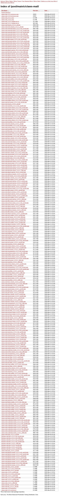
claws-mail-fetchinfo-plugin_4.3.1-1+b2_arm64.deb (15, 37)
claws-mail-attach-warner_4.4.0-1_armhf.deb (13, 172)
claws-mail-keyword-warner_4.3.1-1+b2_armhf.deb (15, 48)
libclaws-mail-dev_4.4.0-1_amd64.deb (11, 448)
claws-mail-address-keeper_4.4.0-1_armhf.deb (14, 174)
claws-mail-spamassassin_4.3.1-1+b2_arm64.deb (15, 258)
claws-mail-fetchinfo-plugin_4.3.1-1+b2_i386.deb (14, 52)
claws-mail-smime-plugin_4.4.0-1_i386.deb (13, 273)
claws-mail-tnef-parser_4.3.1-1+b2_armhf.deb (13, 96)
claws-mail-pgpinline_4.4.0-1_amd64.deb (12, 244)
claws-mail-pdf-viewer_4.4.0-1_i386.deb (12, 317)
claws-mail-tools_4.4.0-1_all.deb (10, 450)
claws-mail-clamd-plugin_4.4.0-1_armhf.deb (13, 278)
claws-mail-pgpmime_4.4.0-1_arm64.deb (12, 377)
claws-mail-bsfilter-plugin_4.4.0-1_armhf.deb (13, 233)
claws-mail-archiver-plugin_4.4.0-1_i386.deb (13, 334)
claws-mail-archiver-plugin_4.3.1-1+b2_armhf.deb (15, 203)
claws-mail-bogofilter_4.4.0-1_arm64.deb (12, 271)
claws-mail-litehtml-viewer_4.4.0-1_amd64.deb (14, 461)
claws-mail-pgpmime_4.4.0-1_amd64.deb (12, 391)
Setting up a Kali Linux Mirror (49, 1)
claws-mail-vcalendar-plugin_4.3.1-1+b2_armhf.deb (15, 422)
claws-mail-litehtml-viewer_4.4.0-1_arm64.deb (14, 457)
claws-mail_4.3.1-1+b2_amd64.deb (11, 477)
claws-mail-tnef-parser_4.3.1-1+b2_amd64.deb (14, 111)
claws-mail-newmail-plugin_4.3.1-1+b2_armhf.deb (15, 28)
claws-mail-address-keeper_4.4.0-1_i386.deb (13, 210)
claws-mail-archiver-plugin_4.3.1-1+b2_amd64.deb (15, 226)
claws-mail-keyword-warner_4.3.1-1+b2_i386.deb (14, 70)
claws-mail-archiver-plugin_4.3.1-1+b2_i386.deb (14, 253)
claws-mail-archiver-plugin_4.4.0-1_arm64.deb (14, 312)
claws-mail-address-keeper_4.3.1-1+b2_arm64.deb (15, 46)
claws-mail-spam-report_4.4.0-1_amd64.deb (13, 220)
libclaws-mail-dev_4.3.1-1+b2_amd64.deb (12, 441)
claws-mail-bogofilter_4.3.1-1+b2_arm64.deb (13, 125)
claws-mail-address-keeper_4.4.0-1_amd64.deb (14, 195)
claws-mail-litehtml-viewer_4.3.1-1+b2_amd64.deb (15, 459)
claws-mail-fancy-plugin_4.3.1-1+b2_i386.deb (13, 177)
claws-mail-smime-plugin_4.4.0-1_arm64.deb (13, 256)
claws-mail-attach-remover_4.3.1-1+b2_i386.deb (14, 88)
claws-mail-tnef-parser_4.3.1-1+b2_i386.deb (13, 116)
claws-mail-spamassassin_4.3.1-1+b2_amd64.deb (15, 269)
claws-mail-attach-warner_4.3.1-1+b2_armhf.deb (14, 53)
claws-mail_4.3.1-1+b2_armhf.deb (10, 474)
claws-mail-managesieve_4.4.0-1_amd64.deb (13, 346)
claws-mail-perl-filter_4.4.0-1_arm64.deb (12, 359)
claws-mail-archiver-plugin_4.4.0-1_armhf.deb (13, 314)
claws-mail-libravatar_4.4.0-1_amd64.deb (12, 290)
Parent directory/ (5, 12)
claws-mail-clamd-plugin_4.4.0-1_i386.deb (13, 305)
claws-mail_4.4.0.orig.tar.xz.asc (10, 16)
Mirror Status (9, 1)
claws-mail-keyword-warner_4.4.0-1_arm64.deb (14, 181)
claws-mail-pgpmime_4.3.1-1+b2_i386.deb (13, 355)
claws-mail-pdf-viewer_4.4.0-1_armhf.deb (12, 292)
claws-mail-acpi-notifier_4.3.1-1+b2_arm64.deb (14, 79)
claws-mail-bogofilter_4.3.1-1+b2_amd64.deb (13, 129)
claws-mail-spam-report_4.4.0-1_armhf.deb (13, 204)
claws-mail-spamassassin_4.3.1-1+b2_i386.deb (14, 283)
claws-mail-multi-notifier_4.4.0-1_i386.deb (12, 414)
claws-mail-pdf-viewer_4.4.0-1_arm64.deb (12, 298)
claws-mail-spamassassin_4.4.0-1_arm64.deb (13, 335)
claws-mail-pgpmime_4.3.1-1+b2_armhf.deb (13, 323)
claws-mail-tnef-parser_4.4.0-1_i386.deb (12, 260)
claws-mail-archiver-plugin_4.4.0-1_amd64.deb (14, 321)
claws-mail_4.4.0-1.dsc (7, 19)
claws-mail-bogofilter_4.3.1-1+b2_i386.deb (13, 134)
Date (45, 10)
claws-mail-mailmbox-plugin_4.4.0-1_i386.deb (14, 413)
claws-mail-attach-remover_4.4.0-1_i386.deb (13, 224)
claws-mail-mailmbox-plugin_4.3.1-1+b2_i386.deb (15, 387)
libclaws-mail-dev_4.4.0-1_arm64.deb (11, 445)
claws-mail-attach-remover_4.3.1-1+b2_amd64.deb (15, 80)
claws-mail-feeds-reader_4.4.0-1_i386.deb (13, 418)
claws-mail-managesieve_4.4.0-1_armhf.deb (13, 328)
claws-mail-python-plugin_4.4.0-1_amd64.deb (13, 382)
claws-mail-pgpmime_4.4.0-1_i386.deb (12, 400)
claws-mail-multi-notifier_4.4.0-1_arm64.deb (13, 405)
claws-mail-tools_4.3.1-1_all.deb (10, 434)
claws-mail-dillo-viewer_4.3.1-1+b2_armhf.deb (14, 39)
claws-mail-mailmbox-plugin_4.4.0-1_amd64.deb (14, 404)
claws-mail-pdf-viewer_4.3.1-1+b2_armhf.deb (13, 147)
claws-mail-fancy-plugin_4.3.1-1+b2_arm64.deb (14, 152)
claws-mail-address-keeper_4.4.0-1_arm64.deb (14, 185)
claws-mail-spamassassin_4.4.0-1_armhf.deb (13, 326)
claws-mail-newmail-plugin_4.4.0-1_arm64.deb (14, 149)
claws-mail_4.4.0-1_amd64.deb (10, 479)
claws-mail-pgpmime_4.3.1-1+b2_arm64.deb (13, 332)
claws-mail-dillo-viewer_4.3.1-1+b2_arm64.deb (14, 59)
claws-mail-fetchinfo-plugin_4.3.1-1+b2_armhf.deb (15, 35)
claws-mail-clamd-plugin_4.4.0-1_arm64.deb (13, 289)
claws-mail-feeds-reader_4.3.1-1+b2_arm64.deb (14, 378)
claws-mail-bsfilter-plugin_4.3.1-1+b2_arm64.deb (14, 100)
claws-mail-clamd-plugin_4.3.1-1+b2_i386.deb (14, 163)
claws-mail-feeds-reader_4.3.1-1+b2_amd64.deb (14, 393)
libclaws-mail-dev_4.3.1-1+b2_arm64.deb (12, 436)
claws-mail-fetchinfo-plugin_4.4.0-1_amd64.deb (14, 167)
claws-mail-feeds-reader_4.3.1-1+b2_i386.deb (14, 402)
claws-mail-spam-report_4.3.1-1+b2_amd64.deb (14, 84)
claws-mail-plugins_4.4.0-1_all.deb (10, 104)
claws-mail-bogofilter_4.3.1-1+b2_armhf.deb (13, 122)
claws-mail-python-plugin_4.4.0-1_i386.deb (13, 389)
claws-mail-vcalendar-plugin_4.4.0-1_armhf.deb (14, 425)
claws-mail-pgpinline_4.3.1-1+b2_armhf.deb (13, 93)
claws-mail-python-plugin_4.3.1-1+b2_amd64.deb (14, 348)
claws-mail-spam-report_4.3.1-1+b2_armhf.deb (14, 71)
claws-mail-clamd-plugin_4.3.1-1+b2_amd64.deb (14, 154)
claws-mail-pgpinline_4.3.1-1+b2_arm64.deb (13, 98)
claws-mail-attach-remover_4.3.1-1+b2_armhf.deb (15, 55)
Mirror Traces (17, 1)
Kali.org (3, 1)
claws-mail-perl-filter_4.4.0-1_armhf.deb (12, 357)
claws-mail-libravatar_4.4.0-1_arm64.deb (12, 285)
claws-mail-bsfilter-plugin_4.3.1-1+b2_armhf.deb (14, 95)
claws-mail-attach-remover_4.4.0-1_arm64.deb (14, 208)
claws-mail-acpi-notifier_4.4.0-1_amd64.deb (13, 222)
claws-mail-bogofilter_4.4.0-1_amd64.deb (12, 274)
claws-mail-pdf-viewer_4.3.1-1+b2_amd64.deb (14, 176)
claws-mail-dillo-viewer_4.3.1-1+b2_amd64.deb (14, 66)
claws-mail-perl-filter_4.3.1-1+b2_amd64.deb (13, 319)
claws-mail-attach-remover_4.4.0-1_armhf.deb (14, 192)
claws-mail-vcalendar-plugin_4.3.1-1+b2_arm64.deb (15, 420)
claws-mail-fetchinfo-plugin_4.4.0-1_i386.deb (13, 170)
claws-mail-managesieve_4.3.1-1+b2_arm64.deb (14, 267)
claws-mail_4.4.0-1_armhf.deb (9, 475)
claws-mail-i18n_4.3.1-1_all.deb (10, 470)
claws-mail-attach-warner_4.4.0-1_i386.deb (13, 206)
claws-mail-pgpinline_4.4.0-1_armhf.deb (12, 231)
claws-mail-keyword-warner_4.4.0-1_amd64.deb (14, 183)
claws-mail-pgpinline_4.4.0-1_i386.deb (11, 262)
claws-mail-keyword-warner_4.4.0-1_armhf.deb (14, 168)
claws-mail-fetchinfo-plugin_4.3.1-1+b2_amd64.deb (15, 43)
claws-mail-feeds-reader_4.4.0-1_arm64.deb (13, 411)
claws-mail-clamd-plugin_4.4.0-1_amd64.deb (13, 296)
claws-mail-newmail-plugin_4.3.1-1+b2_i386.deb (14, 34)
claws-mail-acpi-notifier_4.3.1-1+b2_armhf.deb (14, 68)
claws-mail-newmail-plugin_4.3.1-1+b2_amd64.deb (15, 30)
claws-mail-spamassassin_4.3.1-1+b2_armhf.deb (14, 240)
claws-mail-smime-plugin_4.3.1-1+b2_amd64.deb (14, 120)
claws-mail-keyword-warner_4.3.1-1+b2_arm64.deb (15, 41)
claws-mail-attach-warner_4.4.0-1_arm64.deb (13, 186)
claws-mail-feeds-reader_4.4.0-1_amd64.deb (13, 416)
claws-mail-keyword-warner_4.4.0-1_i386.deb (13, 199)
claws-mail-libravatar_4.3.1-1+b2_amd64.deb (13, 143)
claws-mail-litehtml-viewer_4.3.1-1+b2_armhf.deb (14, 452)
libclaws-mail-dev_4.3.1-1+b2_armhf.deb (12, 439)
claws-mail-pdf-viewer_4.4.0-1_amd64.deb (13, 307)
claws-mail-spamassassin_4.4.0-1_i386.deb (13, 344)
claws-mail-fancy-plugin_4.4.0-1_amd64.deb (13, 301)
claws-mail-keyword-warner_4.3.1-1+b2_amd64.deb (15, 44)
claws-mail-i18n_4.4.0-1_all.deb (10, 466)
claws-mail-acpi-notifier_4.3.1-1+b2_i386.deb (13, 89)
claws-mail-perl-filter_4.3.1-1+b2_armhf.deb (13, 310)
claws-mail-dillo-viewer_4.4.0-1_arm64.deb (13, 190)
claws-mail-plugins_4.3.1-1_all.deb (10, 25)
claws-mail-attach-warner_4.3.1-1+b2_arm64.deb (14, 50)
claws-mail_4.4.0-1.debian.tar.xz (10, 21)
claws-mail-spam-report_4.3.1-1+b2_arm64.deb (14, 82)
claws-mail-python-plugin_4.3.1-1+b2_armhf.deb (14, 330)
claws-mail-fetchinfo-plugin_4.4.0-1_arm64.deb (14, 165)
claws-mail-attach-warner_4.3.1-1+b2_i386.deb (14, 73)
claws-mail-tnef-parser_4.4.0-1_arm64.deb (13, 242)
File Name (4, 10)
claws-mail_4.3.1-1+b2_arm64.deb (10, 468)
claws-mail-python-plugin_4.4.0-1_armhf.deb (13, 368)
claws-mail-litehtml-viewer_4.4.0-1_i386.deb (13, 465)
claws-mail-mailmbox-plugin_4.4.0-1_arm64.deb (14, 396)
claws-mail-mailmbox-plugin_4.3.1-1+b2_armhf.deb (15, 350)
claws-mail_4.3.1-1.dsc (7, 18)
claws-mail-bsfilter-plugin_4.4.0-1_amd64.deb (13, 247)
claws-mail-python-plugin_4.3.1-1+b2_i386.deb (14, 352)
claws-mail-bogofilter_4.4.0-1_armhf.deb (12, 265)
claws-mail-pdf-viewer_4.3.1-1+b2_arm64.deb (13, 156)
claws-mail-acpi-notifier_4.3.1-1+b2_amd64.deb (14, 86)
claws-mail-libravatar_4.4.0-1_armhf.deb (12, 276)
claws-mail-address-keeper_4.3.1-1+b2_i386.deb (14, 77)
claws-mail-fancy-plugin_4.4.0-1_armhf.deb (13, 281)
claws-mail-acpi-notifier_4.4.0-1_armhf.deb (13, 197)
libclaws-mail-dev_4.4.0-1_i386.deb (11, 443)
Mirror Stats (37, 1)
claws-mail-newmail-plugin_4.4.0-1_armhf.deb (14, 141)
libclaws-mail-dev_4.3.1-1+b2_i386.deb (12, 438)
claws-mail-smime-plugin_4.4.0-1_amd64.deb (13, 264)
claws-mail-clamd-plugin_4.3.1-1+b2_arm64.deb (14, 140)
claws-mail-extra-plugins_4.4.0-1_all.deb (12, 123)
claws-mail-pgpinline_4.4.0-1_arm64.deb (12, 237)
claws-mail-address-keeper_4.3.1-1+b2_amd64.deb (15, 62)
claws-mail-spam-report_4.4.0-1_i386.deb (12, 229)
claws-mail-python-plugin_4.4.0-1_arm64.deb (13, 380)
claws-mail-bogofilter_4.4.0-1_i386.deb (12, 280)
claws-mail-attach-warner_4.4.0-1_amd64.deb (14, 194)
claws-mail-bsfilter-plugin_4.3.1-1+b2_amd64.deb (14, 109)
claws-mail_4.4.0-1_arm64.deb (9, 472)
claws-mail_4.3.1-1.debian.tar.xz (10, 23)
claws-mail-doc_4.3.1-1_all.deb (9, 486)
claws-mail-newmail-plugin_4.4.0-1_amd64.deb (14, 145)
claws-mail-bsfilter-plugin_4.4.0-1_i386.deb (13, 255)
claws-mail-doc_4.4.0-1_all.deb (9, 484)
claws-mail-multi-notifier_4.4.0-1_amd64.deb (13, 409)
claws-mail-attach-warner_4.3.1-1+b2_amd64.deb (15, 61)
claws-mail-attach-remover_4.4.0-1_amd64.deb (14, 213)
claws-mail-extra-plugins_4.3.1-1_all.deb (12, 26)
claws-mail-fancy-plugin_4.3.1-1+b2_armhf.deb (14, 138)
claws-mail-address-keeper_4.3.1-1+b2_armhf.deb (15, 57)
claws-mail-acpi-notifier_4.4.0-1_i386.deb (12, 228)
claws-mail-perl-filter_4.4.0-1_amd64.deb (12, 362)
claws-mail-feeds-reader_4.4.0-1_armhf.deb (13, 407)
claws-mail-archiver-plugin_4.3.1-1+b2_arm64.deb (15, 188)
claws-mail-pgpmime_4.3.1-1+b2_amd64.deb (13, 343)
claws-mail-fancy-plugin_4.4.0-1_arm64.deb (13, 294)
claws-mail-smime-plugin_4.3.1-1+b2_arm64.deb (14, 113)
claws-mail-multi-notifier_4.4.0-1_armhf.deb (13, 398)
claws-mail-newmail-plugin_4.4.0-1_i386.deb (13, 150)
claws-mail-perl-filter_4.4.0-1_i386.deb (11, 366)
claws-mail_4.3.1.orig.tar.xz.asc (10, 14)
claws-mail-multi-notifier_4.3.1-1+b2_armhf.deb (14, 364)
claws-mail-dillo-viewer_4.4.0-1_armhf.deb (13, 179)
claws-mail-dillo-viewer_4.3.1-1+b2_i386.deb (13, 64)
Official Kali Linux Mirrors (7, 2)
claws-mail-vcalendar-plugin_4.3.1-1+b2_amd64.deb (15, 423)
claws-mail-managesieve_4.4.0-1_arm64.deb (13, 339)
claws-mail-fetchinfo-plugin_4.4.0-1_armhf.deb (14, 161)
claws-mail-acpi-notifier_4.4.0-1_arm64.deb (13, 215)
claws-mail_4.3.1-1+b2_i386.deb (10, 481)
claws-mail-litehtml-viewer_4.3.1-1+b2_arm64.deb (15, 454)
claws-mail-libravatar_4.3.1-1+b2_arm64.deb (13, 136)
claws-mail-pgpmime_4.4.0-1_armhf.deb (12, 371)
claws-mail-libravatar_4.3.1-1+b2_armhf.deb (13, 131)
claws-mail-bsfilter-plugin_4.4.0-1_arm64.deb (13, 238)
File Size (35, 10)
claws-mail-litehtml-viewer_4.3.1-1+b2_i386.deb (14, 463)
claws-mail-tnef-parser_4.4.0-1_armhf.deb (12, 235)
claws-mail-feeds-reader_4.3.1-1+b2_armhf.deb (14, 369)
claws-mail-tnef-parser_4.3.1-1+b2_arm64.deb (14, 102)
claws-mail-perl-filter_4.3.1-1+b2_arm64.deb (13, 316)
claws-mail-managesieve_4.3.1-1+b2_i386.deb (14, 303)
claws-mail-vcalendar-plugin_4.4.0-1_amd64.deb (14, 430)
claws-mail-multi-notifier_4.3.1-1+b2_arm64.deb (14, 373)
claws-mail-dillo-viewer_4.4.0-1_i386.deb (12, 211)
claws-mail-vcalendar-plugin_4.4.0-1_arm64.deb (14, 427)
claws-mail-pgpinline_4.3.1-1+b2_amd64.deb (13, 105)
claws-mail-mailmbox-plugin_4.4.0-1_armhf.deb (14, 384)
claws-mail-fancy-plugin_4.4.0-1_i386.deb (12, 308)
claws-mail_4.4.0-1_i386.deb (9, 483)
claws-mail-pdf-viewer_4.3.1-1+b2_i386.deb (13, 217)
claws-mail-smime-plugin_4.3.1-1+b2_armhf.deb (14, 107)
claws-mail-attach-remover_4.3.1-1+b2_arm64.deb (15, 75)
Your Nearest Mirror (27, 1)
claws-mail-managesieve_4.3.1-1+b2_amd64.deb (14, 287)
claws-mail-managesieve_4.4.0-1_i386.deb (13, 353)
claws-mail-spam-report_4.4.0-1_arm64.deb (13, 219)
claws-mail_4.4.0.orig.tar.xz (8, 488)
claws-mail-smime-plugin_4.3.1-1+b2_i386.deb (14, 127)
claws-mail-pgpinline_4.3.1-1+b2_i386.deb (13, 118)
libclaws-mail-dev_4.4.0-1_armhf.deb (11, 447)
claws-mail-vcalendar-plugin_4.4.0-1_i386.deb (14, 432)
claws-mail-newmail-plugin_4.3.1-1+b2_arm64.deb (15, 32)
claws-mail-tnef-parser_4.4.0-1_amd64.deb (13, 249)
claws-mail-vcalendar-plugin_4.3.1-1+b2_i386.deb (15, 429)
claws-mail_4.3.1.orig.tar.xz (8, 490)
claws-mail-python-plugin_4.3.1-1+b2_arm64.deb (14, 341)
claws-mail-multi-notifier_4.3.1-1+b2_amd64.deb (14, 386)
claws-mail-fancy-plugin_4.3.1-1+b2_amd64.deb (14, 159)
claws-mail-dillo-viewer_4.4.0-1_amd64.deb (13, 201)
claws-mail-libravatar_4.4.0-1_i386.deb (12, 299)
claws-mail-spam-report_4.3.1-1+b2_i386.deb (13, 91)
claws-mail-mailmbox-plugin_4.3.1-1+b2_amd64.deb (15, 375)
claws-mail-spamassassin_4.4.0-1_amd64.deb (14, 337)
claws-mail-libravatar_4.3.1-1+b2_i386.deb (13, 158)
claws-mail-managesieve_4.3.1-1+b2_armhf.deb (14, 251)
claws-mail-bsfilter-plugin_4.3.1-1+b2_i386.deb (14, 114)
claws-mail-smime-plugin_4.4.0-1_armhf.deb (13, 246)
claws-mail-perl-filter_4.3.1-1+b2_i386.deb (12, 325)
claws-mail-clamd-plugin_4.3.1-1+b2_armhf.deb (14, 132)
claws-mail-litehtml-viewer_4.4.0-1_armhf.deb (13, 456)
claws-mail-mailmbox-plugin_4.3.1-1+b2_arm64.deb (15, 360)
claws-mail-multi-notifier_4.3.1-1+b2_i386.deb (13, 395)
